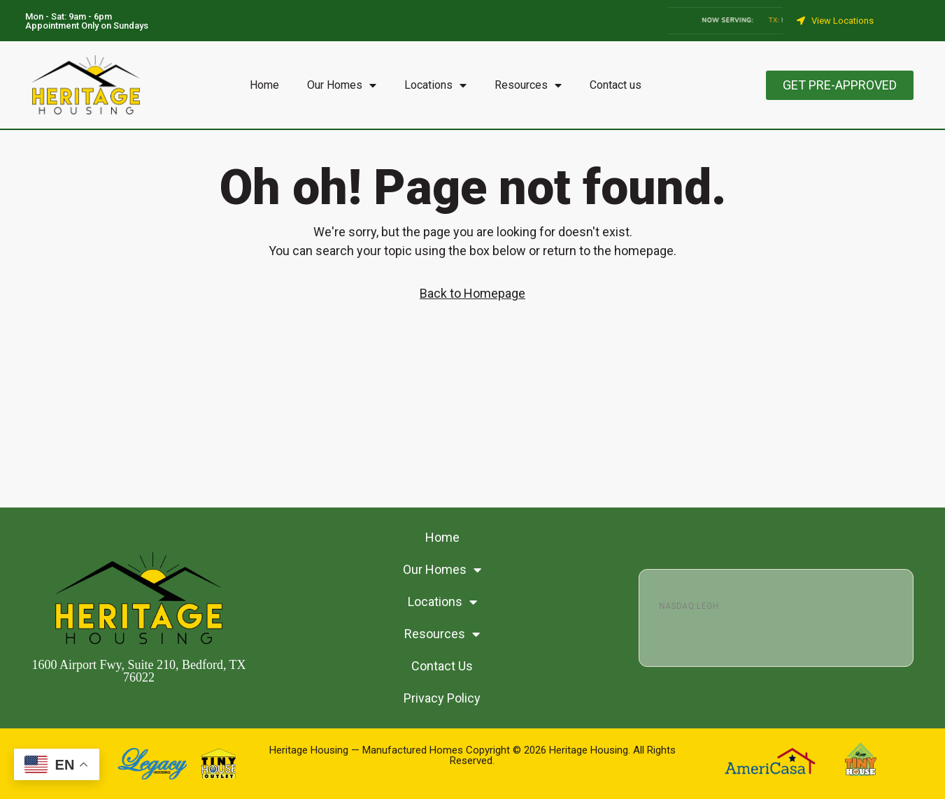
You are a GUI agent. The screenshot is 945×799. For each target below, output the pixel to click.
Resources (528, 85)
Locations (435, 85)
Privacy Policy (442, 698)
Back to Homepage (472, 293)
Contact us (615, 85)
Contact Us (442, 665)
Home (264, 85)
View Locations (842, 20)
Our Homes (341, 85)
